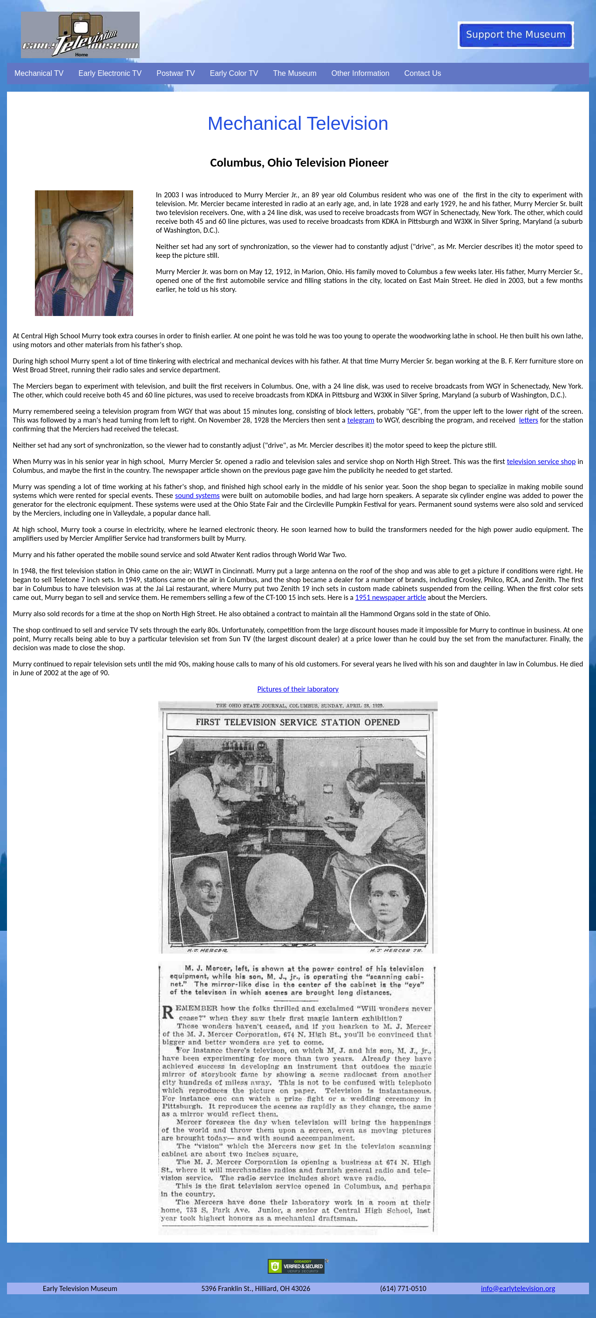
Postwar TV (175, 73)
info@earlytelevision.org (518, 1288)
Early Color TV (234, 73)
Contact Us (422, 73)
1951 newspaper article (390, 597)
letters (528, 420)
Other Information (361, 73)
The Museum (294, 73)
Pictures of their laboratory (298, 689)
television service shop (541, 461)
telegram (360, 420)
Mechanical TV (39, 73)
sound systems (197, 495)
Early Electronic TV (110, 73)
